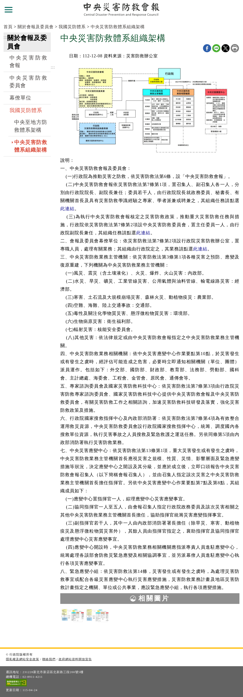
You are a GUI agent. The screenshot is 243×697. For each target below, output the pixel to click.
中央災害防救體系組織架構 (118, 26)
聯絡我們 (49, 659)
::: (6, 37)
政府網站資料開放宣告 (75, 659)
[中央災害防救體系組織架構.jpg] (72, 615)
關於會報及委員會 (36, 26)
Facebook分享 (207, 48)
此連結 (67, 208)
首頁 (8, 26)
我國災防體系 (72, 26)
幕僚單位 (20, 98)
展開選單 (8, 10)
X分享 (225, 48)
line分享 (216, 48)
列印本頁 (235, 48)
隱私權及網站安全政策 (22, 659)
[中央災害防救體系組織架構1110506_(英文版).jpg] (97, 615)
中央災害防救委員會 (28, 81)
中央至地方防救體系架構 (30, 126)
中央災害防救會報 (28, 61)
